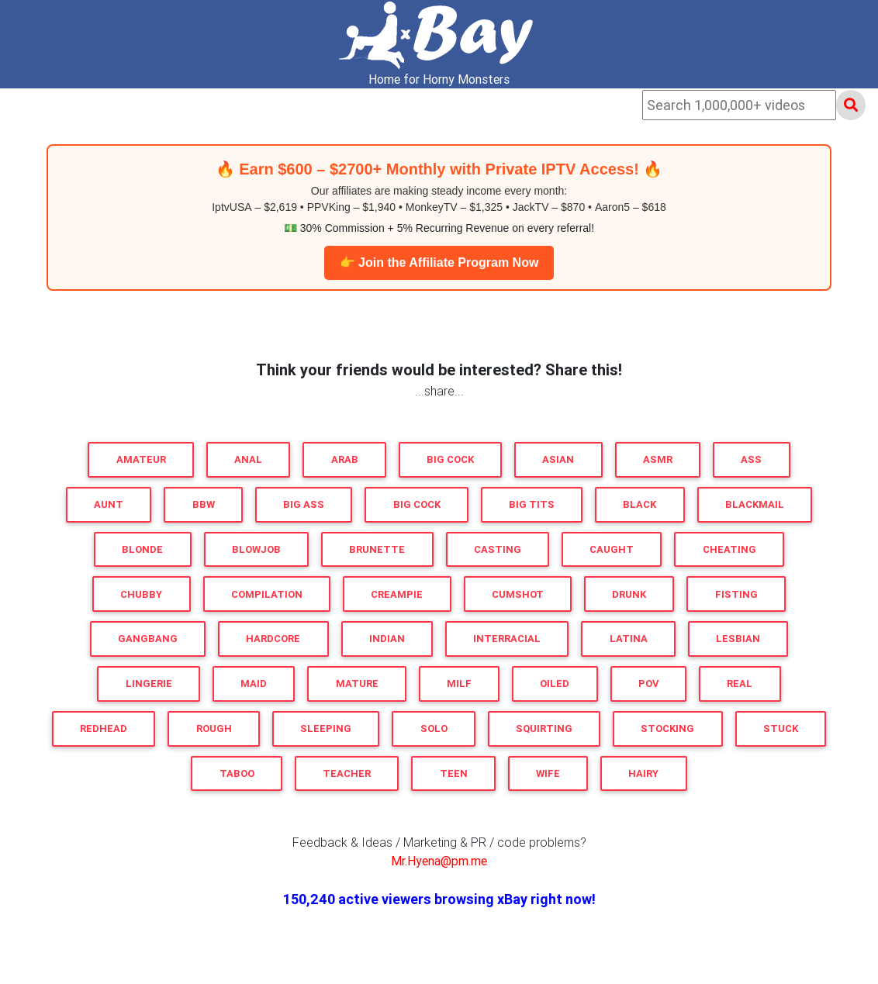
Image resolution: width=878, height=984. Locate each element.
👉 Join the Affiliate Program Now (439, 262)
